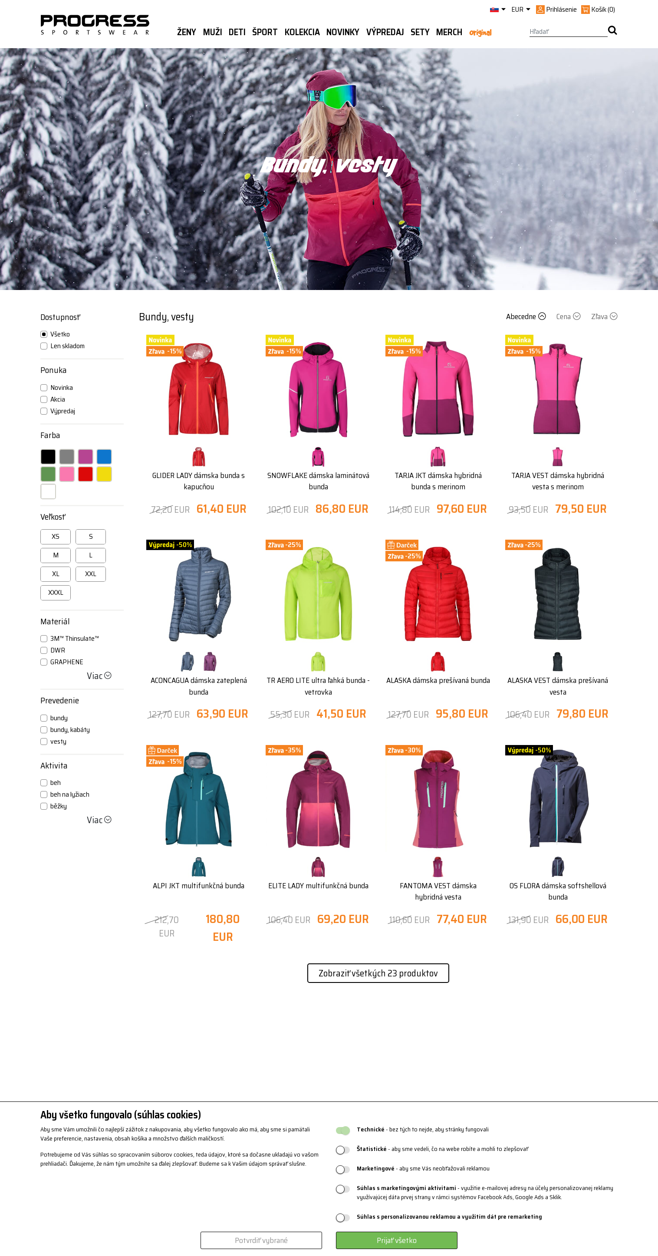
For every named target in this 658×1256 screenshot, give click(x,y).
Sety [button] (420, 32)
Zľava (604, 316)
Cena (569, 316)
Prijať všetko (397, 1240)
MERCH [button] (449, 32)
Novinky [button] (342, 32)
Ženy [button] (186, 32)
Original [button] (480, 32)
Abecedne (527, 316)
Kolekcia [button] (302, 32)
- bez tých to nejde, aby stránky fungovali (423, 1129)
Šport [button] (265, 32)
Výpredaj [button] (385, 32)
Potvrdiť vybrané (261, 1240)
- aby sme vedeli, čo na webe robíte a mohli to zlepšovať (442, 1149)
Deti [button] (237, 32)
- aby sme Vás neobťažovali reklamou (423, 1168)
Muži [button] (212, 32)
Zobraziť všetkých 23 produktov (378, 973)
